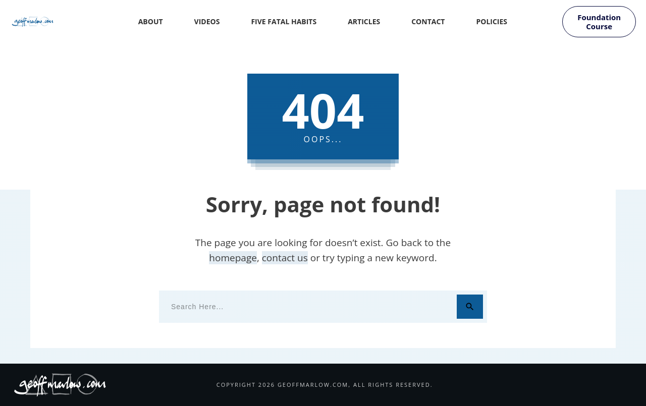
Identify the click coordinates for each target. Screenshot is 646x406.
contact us (285, 257)
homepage (233, 257)
